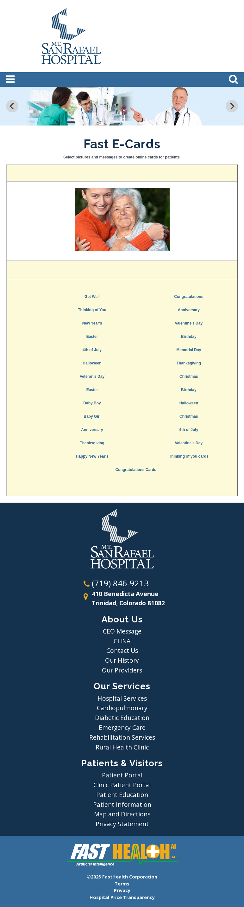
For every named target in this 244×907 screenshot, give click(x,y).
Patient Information (122, 804)
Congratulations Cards (135, 469)
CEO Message (122, 631)
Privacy (122, 890)
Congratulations (188, 296)
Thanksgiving (189, 363)
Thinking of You (92, 310)
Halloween (92, 363)
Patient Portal (122, 775)
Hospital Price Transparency (122, 897)
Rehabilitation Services (122, 737)
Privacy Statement (122, 824)
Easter (92, 336)
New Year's (92, 323)
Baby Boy (92, 403)
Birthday (189, 336)
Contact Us (122, 650)
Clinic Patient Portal (122, 785)
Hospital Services (122, 698)
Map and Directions (122, 814)
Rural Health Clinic (122, 747)
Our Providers (122, 670)
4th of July (92, 350)
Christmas (188, 376)
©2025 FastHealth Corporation (122, 877)
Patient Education (122, 794)
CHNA (122, 641)
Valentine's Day (189, 323)
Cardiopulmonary (122, 708)
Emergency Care (122, 727)
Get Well (92, 296)
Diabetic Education (122, 717)
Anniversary (189, 310)
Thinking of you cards (189, 456)
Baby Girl (92, 416)
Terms (122, 884)
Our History (122, 660)
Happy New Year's (92, 456)
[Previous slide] (12, 106)
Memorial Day (188, 350)
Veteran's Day (92, 376)
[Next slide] (232, 106)
